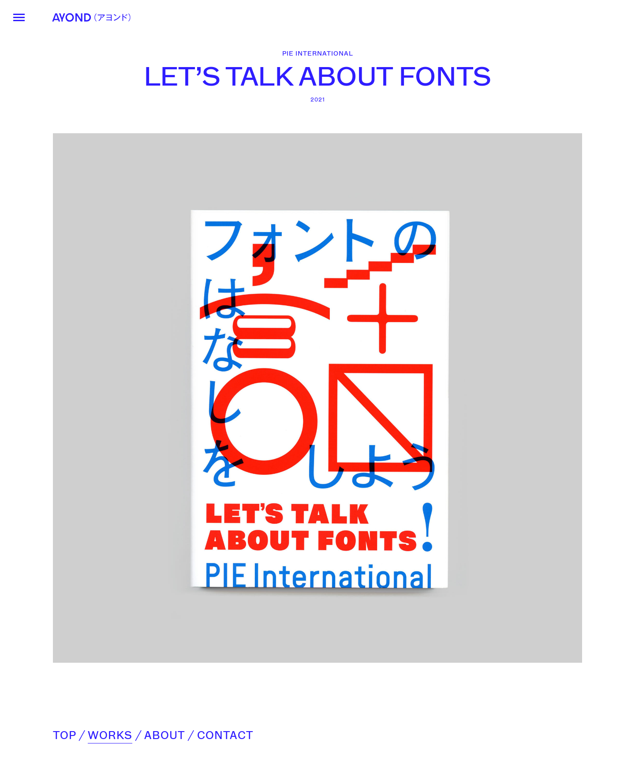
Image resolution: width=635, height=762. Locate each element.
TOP (64, 735)
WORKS (110, 735)
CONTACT (225, 735)
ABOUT (164, 735)
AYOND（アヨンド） (91, 17)
